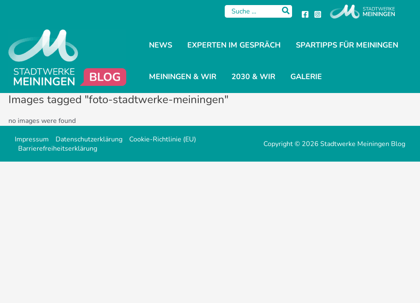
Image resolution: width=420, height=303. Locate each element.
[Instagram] (318, 14)
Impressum (32, 139)
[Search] (286, 11)
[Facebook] (305, 14)
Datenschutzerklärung (89, 139)
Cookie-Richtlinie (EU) (162, 139)
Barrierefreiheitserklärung (57, 148)
